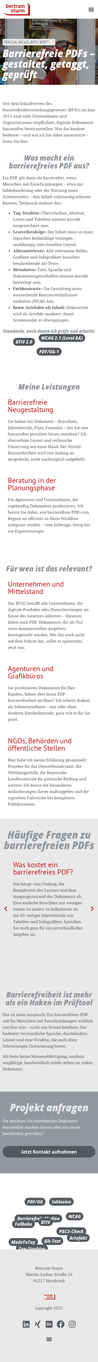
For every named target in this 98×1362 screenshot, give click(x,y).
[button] (91, 9)
